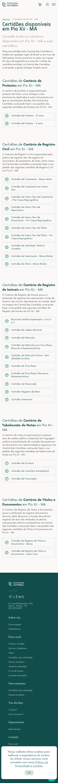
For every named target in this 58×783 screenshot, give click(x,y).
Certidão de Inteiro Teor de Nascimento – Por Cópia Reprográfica (28, 219)
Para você (15, 637)
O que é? (13, 710)
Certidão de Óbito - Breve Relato (26, 264)
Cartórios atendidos (18, 666)
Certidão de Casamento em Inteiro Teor (26, 188)
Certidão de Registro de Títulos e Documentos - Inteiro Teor (25, 552)
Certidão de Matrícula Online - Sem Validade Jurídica (27, 357)
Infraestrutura (15, 629)
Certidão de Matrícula (20, 338)
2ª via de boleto (16, 671)
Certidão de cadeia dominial (23, 330)
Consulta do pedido (18, 675)
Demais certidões (16, 662)
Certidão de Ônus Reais (20, 366)
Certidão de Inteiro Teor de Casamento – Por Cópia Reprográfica (29, 198)
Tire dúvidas (16, 703)
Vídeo (11, 653)
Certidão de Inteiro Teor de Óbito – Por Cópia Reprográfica (29, 237)
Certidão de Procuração (21, 479)
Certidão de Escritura (19, 463)
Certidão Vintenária (18, 399)
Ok (29, 772)
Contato (14, 737)
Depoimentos (16, 722)
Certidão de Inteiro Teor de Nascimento (22, 209)
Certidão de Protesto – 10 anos (24, 116)
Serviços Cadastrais (18, 648)
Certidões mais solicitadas (20, 657)
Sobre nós (14, 617)
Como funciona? (16, 714)
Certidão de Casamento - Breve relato (28, 179)
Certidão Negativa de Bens (22, 392)
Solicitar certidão (16, 644)
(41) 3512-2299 (15, 608)
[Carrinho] (40, 4)
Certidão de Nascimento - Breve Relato (29, 256)
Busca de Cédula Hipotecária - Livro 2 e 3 (28, 321)
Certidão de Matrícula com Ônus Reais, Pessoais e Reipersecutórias (28, 347)
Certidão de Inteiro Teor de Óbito (26, 228)
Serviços (6, 19)
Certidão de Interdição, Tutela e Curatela (25, 247)
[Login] (47, 4)
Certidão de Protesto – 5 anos (24, 123)
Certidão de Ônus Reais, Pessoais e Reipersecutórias (26, 375)
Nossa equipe (15, 624)
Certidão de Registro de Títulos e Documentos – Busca (25, 542)
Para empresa (17, 683)
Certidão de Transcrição (21, 384)
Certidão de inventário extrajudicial (27, 471)
